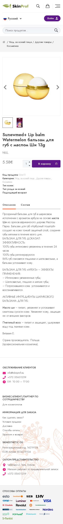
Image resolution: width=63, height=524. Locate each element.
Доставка (7, 426)
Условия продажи (12, 422)
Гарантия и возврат (13, 434)
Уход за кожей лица (20, 42)
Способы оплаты (11, 430)
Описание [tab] (9, 205)
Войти (50, 18)
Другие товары (43, 42)
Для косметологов (12, 404)
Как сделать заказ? (13, 417)
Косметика (12, 46)
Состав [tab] (25, 205)
